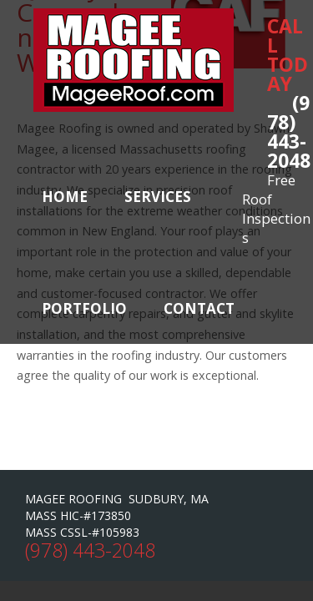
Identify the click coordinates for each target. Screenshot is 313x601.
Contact (199, 308)
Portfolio (84, 308)
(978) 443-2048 (288, 131)
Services (157, 196)
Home (65, 196)
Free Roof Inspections (276, 208)
